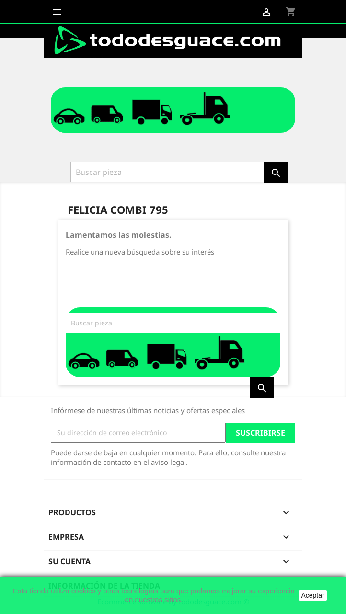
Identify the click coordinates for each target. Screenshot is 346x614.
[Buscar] (168, 172)
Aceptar (312, 595)
